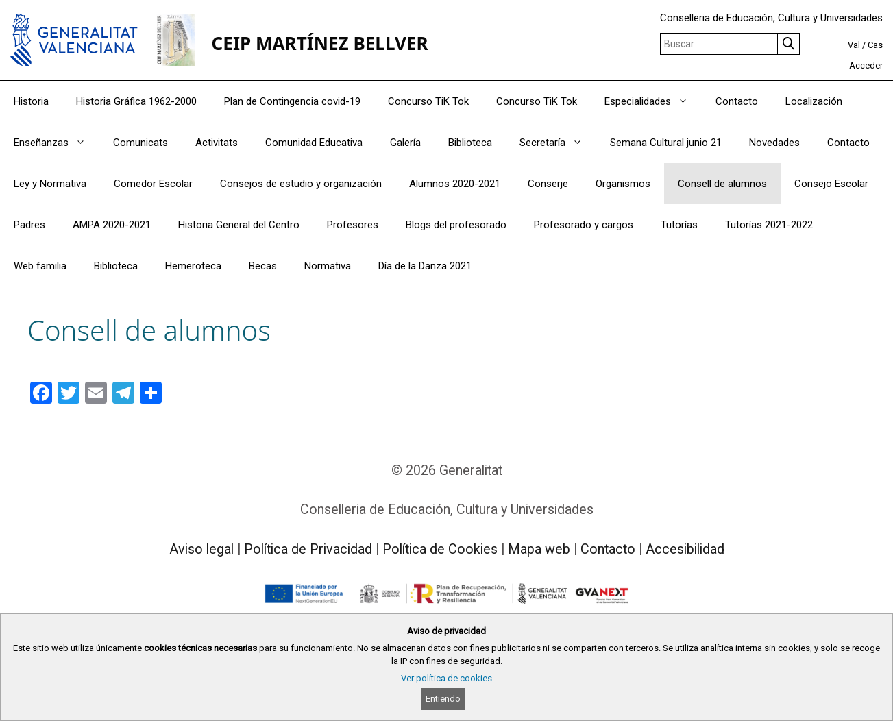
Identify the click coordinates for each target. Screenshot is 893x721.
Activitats (216, 142)
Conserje (548, 184)
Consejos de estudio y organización (301, 184)
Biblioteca (470, 142)
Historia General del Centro (238, 225)
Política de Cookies (440, 549)
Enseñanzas (56, 142)
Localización (813, 101)
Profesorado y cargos (583, 225)
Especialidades (653, 101)
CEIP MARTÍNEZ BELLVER (320, 43)
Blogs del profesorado (456, 225)
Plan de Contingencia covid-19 (292, 101)
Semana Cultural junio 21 (666, 142)
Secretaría (557, 142)
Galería (405, 142)
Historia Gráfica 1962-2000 (136, 101)
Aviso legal (201, 549)
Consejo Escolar (831, 184)
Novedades (774, 142)
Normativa (327, 266)
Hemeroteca (193, 266)
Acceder (866, 65)
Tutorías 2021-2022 (769, 225)
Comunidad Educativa (314, 142)
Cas (875, 45)
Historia (31, 101)
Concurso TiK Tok (428, 101)
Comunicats (140, 142)
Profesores (352, 225)
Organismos (623, 184)
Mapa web (539, 549)
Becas (263, 266)
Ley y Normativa (50, 184)
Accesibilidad (685, 549)
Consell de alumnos (722, 184)
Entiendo (443, 699)
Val (854, 45)
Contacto (736, 101)
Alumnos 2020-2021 (454, 184)
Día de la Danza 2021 (425, 266)
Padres (29, 225)
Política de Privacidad (308, 549)
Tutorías (679, 225)
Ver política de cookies (446, 678)
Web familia (40, 266)
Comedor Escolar (153, 184)
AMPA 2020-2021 (112, 225)
